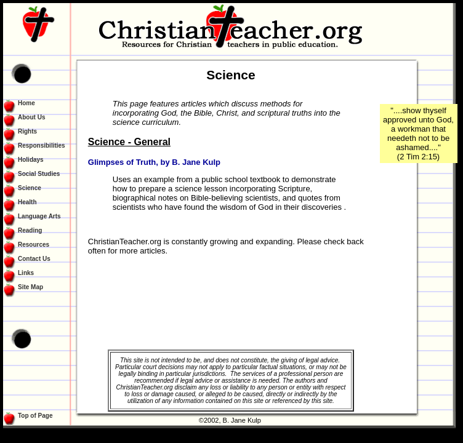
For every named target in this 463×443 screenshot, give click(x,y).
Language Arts (39, 216)
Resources (33, 244)
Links (26, 272)
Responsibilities (41, 145)
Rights (27, 131)
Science (29, 188)
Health (27, 202)
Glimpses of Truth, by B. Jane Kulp (154, 162)
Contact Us (34, 258)
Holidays (31, 159)
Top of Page (35, 415)
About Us (31, 117)
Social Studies (39, 173)
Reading (30, 230)
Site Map (30, 287)
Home (26, 103)
